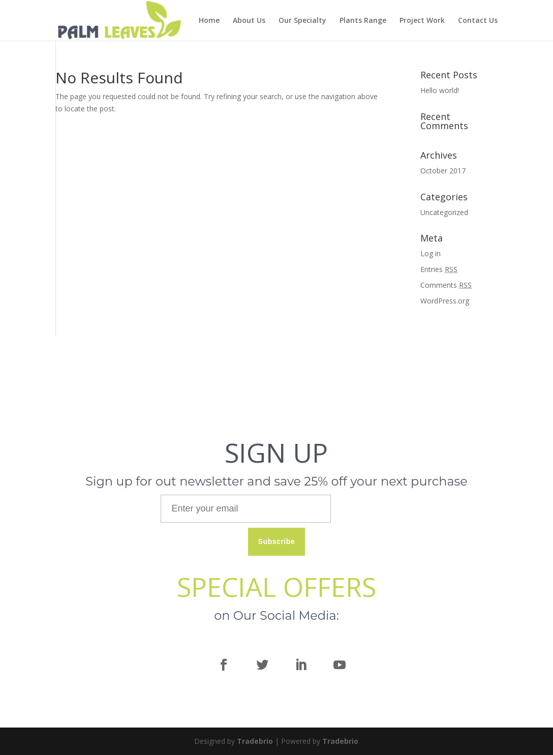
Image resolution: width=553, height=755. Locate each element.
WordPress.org (444, 301)
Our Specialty (302, 21)
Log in (430, 253)
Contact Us (478, 21)
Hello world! (439, 90)
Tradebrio (255, 741)
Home (209, 21)
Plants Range (363, 21)
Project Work (422, 21)
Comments (446, 285)
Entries (438, 269)
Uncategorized (444, 212)
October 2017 (443, 170)
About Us (249, 21)
